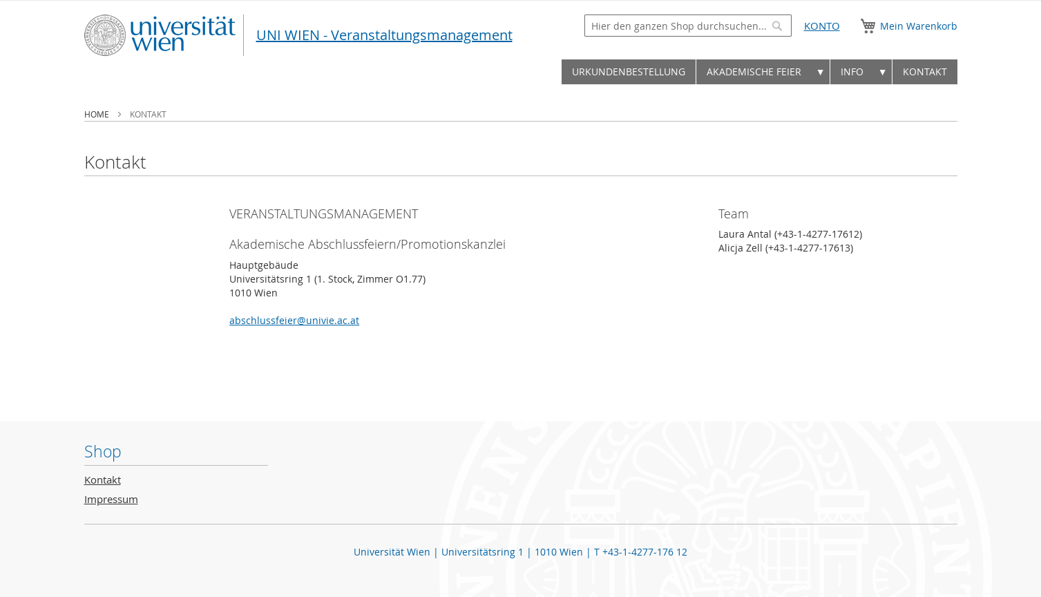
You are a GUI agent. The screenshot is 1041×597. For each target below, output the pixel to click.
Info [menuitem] (852, 71)
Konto (822, 25)
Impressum (111, 499)
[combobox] (688, 26)
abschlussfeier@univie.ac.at (294, 320)
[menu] (521, 75)
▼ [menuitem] (820, 71)
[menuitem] (629, 71)
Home (97, 114)
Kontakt (102, 479)
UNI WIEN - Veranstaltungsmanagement (384, 35)
